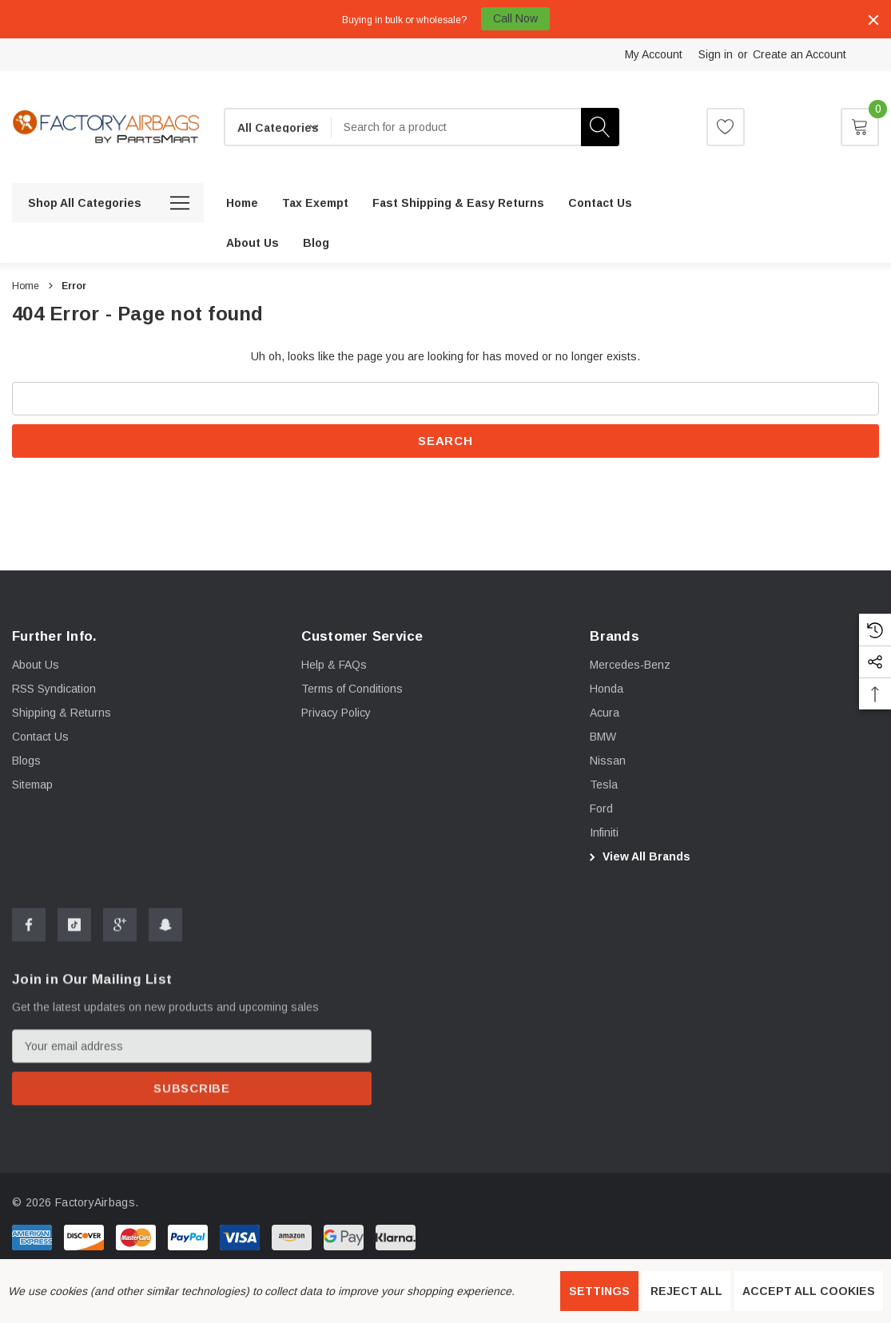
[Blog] (316, 243)
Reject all (686, 1291)
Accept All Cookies (808, 1291)
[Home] (242, 203)
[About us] (252, 243)
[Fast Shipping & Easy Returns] (458, 203)
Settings (599, 1291)
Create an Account (799, 54)
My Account (653, 54)
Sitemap (32, 792)
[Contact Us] (600, 203)
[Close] (873, 20)
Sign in (715, 54)
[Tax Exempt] (315, 203)
